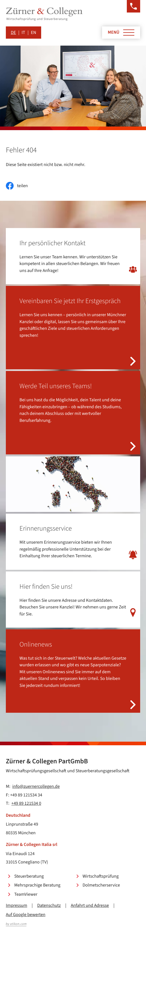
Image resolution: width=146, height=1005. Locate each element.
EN (33, 32)
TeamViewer (25, 894)
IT (23, 32)
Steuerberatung (29, 876)
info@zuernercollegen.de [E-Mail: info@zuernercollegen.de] (36, 786)
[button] (133, 6)
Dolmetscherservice (101, 885)
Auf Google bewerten (25, 914)
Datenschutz (49, 905)
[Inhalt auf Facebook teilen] (17, 186)
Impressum (16, 905)
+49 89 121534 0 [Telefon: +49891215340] (26, 803)
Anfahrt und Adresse (90, 905)
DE (13, 32)
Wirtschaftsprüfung (101, 876)
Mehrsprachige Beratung (37, 885)
